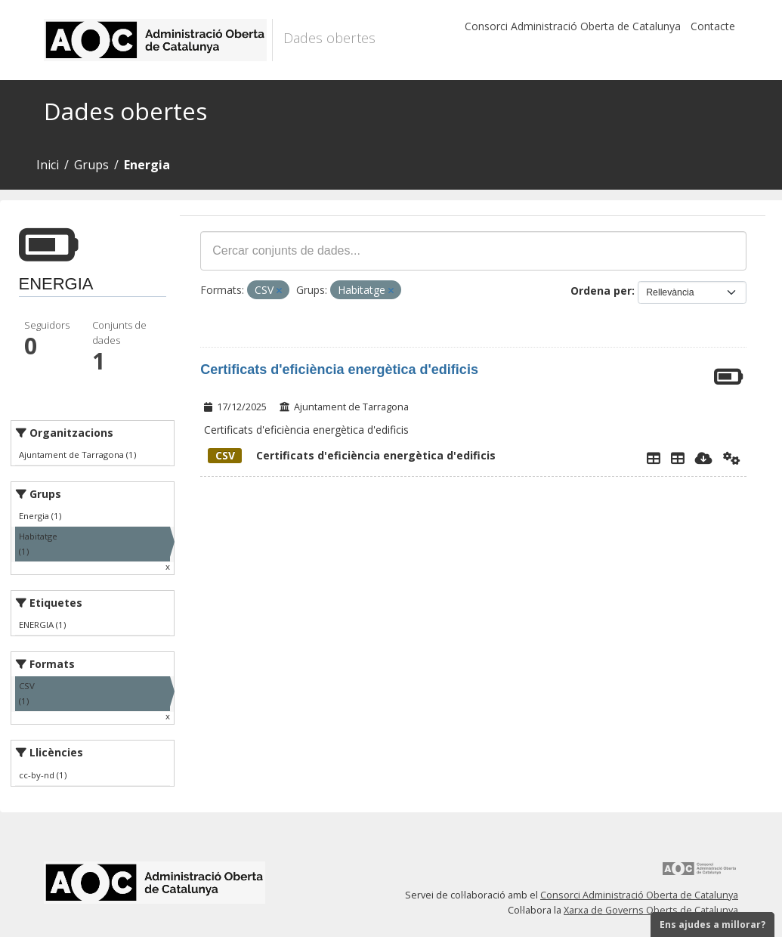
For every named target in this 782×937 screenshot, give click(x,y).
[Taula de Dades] (678, 458)
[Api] (731, 458)
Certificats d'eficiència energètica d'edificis (339, 369)
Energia (147, 164)
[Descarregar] (703, 458)
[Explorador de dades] (653, 458)
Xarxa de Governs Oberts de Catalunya (651, 910)
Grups (91, 164)
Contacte (713, 26)
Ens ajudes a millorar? (712, 924)
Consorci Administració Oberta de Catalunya (573, 26)
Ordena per (601, 290)
